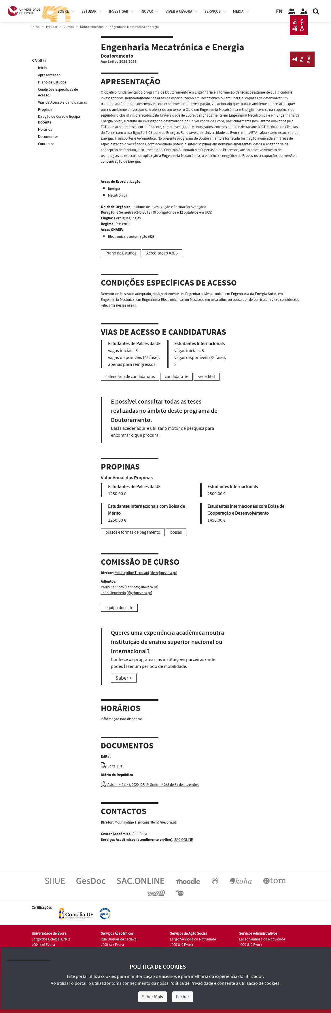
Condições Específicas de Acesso (58, 92)
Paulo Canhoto (112, 587)
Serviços (213, 11)
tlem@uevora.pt (163, 572)
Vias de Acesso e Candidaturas (62, 102)
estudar (89, 11)
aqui (141, 428)
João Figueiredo (113, 593)
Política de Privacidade (191, 983)
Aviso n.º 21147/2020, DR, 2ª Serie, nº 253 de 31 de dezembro (150, 784)
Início (36, 27)
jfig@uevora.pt (139, 593)
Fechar (182, 997)
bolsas (176, 532)
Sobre (63, 11)
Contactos (46, 144)
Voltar (39, 60)
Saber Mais (152, 997)
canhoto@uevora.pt (141, 587)
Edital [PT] (112, 766)
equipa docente (119, 608)
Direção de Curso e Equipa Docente (59, 119)
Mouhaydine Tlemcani (132, 572)
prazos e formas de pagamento (132, 532)
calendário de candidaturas (130, 376)
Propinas (45, 109)
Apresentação (49, 75)
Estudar (51, 27)
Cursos (69, 27)
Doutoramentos (91, 27)
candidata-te (176, 376)
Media (238, 11)
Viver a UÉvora (179, 11)
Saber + (124, 678)
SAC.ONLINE (183, 839)
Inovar (147, 11)
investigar (118, 11)
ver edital (206, 376)
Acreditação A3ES (162, 253)
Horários (45, 129)
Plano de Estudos (52, 82)
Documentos (48, 137)
